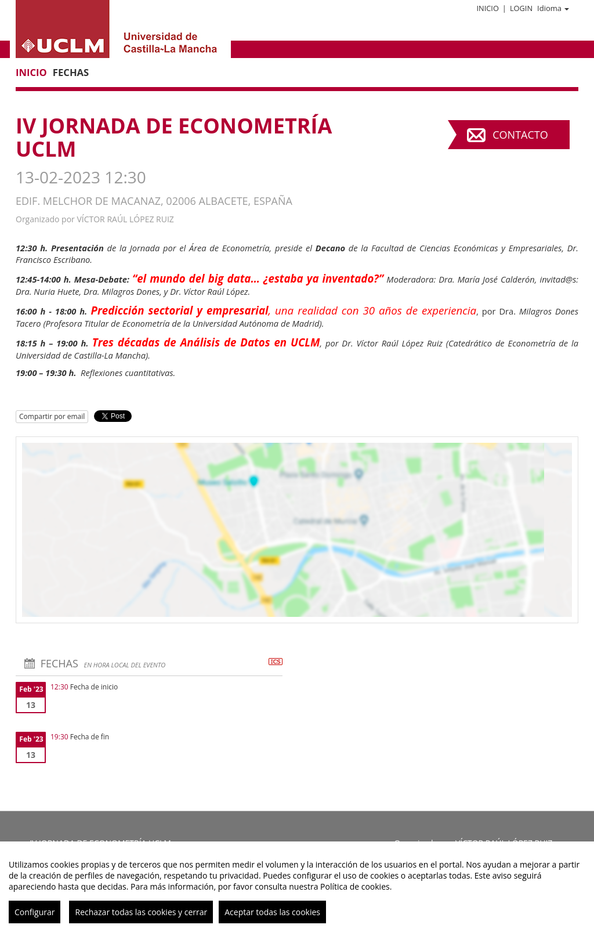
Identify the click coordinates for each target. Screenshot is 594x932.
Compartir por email (52, 416)
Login (521, 8)
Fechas (71, 72)
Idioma (553, 8)
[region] (297, 886)
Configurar (35, 911)
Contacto (520, 135)
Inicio (487, 8)
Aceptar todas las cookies (272, 911)
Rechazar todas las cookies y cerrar (141, 911)
